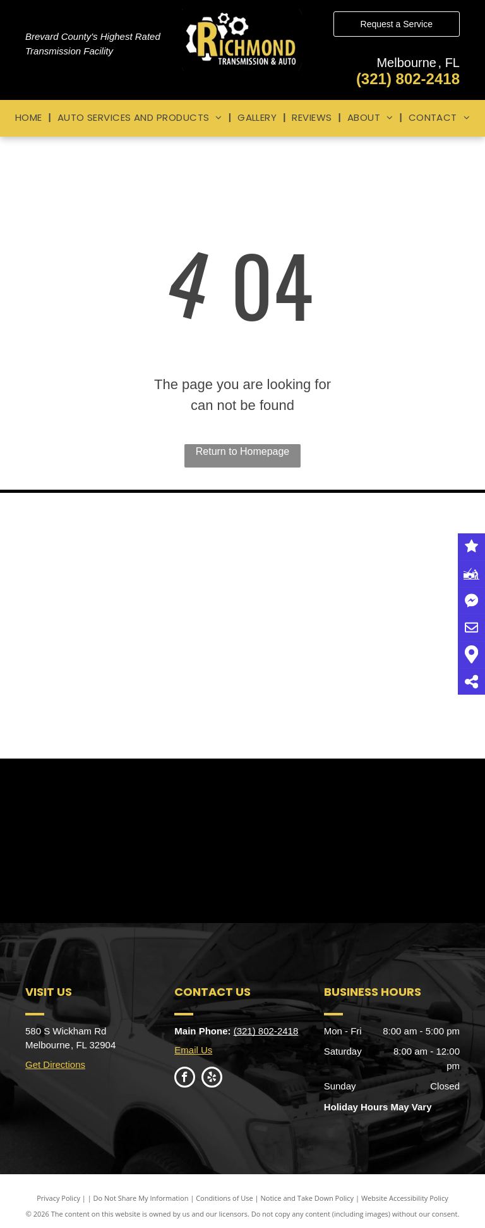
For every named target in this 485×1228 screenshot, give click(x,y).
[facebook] (184, 1079)
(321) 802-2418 (408, 78)
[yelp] (211, 1079)
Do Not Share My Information (141, 1198)
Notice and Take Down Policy (307, 1198)
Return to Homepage (243, 451)
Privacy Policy (58, 1198)
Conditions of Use (224, 1198)
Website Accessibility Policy (404, 1198)
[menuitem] (30, 117)
